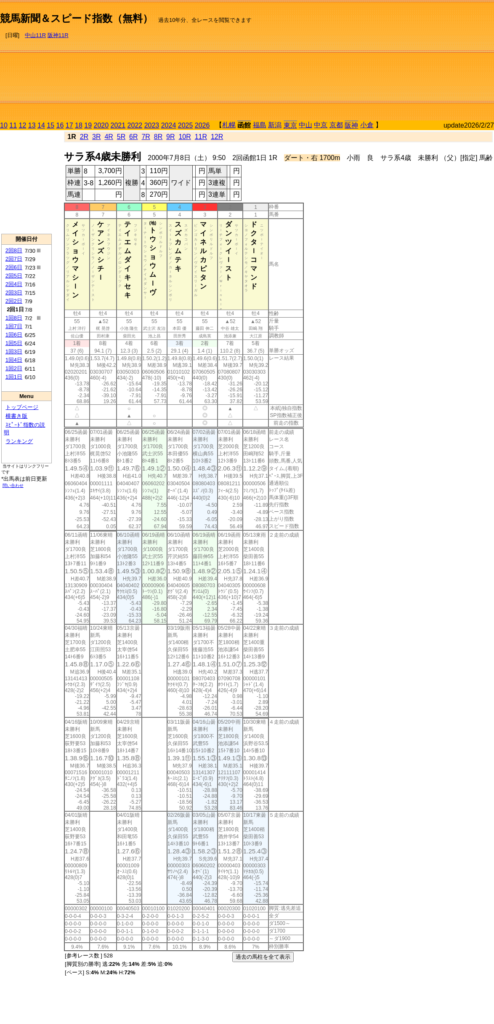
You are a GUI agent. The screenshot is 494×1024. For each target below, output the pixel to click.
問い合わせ (13, 485)
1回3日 (13, 351)
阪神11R (58, 35)
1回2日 (13, 368)
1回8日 (13, 318)
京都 (336, 124)
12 (23, 125)
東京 (290, 125)
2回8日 (13, 250)
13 (32, 125)
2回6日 (13, 267)
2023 (151, 125)
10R (184, 136)
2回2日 (13, 301)
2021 (118, 125)
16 (60, 125)
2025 (185, 125)
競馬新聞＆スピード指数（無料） (76, 18)
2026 (202, 125)
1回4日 (13, 360)
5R (121, 136)
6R (133, 136)
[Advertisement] (404, 61)
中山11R (35, 35)
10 (4, 125)
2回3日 (13, 292)
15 (50, 125)
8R (158, 136)
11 (13, 125)
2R (84, 136)
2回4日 (13, 284)
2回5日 (13, 276)
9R (170, 136)
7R (145, 136)
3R (96, 136)
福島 (259, 124)
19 (88, 125)
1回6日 (13, 335)
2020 (101, 125)
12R (217, 136)
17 (69, 125)
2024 (168, 125)
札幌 (229, 124)
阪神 (351, 125)
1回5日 (13, 343)
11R (201, 136)
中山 (305, 124)
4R (108, 136)
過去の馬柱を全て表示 (263, 957)
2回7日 (13, 259)
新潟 (275, 124)
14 (41, 125)
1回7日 (13, 326)
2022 (135, 125)
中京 (320, 124)
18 (78, 125)
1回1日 (13, 377)
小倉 (367, 124)
